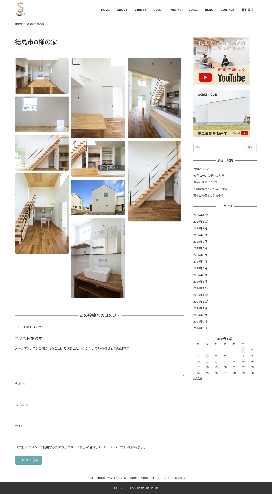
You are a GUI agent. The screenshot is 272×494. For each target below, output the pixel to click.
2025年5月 (200, 254)
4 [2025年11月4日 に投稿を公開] (207, 355)
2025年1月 (200, 281)
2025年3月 (200, 268)
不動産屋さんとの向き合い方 (211, 189)
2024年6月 (200, 328)
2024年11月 (201, 294)
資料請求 (180, 478)
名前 (20, 384)
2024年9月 (200, 308)
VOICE (145, 478)
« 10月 (197, 378)
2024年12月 (201, 288)
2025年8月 (200, 235)
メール (21, 405)
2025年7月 (200, 241)
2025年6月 (200, 248)
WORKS (134, 478)
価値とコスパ (201, 169)
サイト (19, 426)
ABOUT (101, 478)
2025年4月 (200, 261)
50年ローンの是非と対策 (208, 175)
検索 (250, 147)
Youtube (112, 478)
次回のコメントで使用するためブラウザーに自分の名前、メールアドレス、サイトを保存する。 (82, 447)
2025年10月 (201, 221)
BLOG (155, 478)
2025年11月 (201, 215)
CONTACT (167, 478)
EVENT (123, 478)
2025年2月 (200, 275)
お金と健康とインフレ (206, 182)
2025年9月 (200, 228)
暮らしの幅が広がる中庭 (208, 195)
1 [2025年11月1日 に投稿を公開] (243, 349)
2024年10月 (201, 301)
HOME (91, 478)
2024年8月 (200, 314)
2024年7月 (200, 321)
